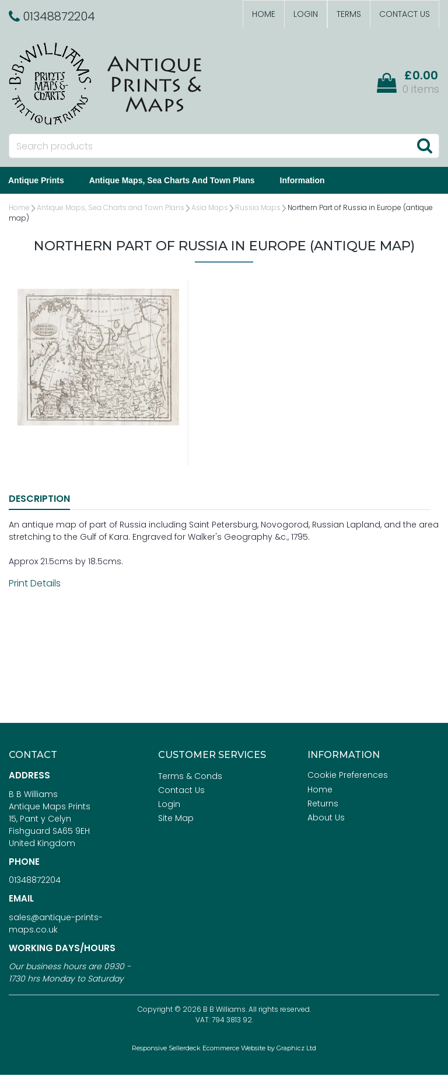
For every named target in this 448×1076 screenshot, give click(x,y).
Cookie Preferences (347, 776)
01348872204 (35, 881)
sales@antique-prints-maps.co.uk (56, 925)
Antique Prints (45, 181)
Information (311, 181)
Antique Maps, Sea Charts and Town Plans (181, 181)
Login (305, 14)
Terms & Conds (190, 777)
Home (263, 14)
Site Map (176, 819)
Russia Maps (258, 209)
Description (39, 499)
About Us (326, 819)
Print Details (35, 584)
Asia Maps (209, 209)
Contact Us (404, 14)
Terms (349, 14)
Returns (322, 805)
